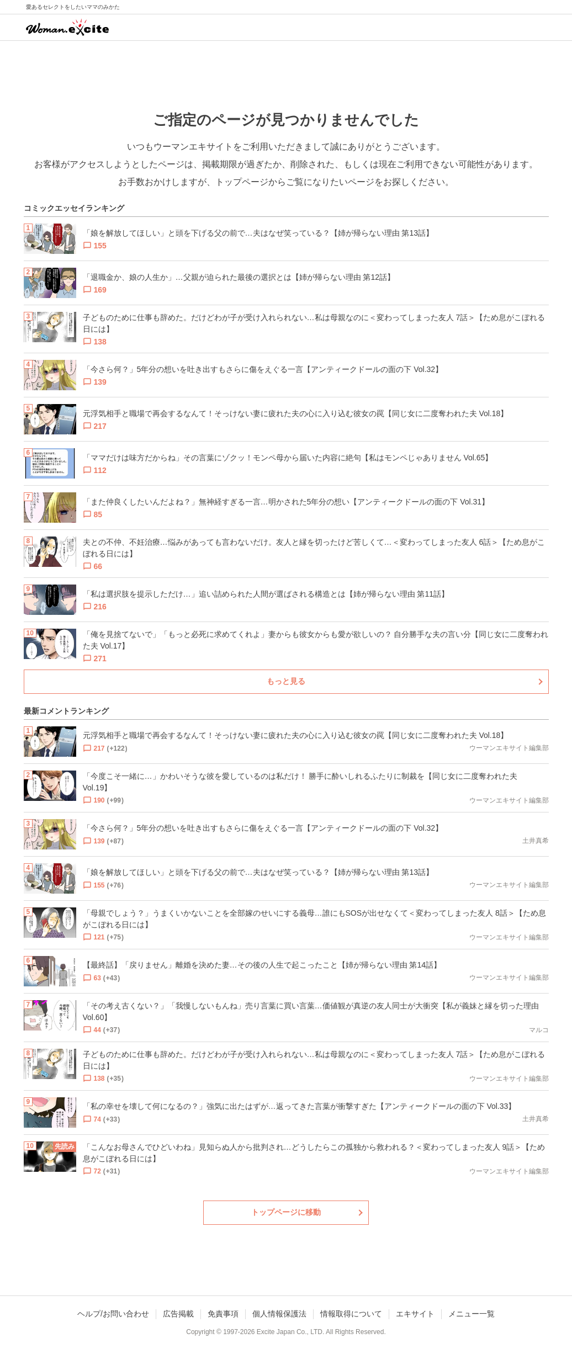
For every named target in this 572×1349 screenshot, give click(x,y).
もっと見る (286, 681)
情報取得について (351, 1313)
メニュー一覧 (471, 1313)
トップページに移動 (286, 1212)
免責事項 (223, 1313)
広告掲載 (178, 1313)
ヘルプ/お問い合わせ (113, 1313)
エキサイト (415, 1313)
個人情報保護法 (279, 1313)
